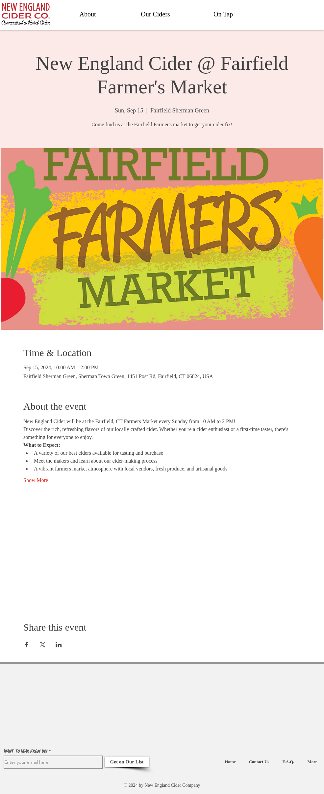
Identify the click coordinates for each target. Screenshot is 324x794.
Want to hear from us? (26, 751)
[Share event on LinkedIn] (59, 644)
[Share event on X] (42, 644)
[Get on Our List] (127, 762)
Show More (35, 480)
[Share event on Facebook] (26, 644)
